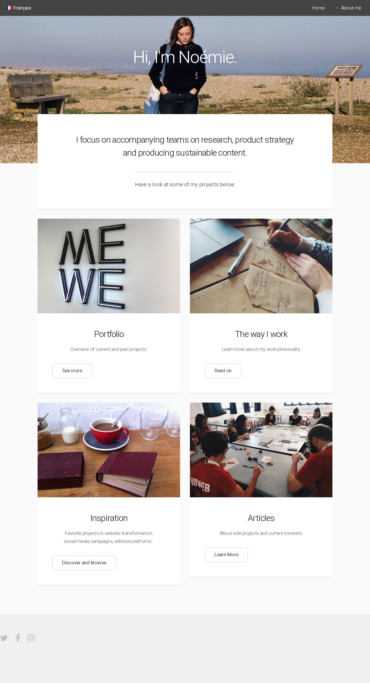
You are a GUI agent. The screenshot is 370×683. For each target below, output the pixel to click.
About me (351, 8)
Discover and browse (84, 562)
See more (72, 370)
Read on (223, 370)
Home (318, 8)
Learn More (226, 554)
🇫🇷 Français (18, 8)
